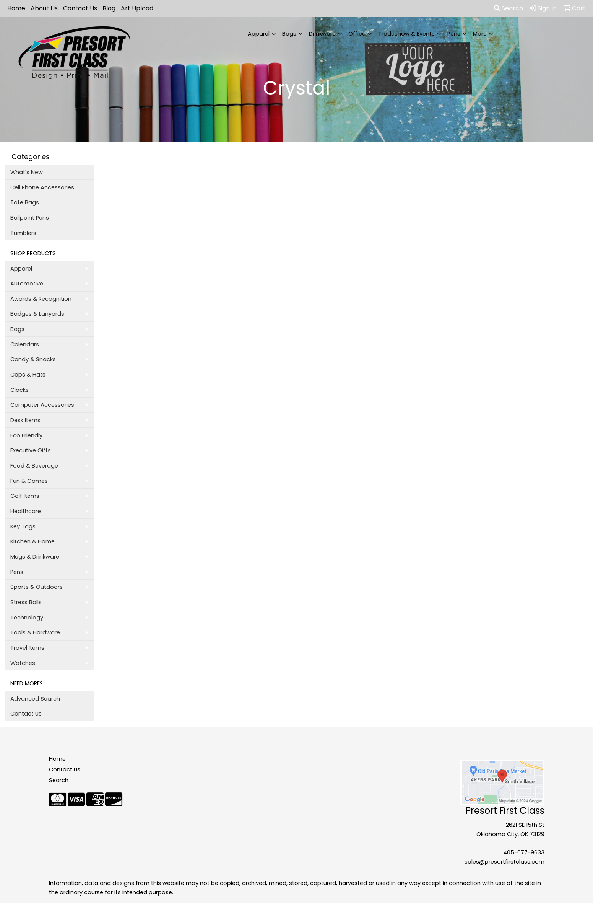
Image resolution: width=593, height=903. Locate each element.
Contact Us (80, 8)
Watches (22, 663)
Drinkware (322, 33)
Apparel (259, 33)
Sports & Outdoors (36, 587)
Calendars (24, 344)
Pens (453, 33)
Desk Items (25, 420)
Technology (26, 617)
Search (508, 8)
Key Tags (23, 526)
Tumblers (23, 233)
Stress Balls (26, 602)
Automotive (26, 283)
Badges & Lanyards (37, 314)
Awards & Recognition (40, 299)
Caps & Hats (27, 374)
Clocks (19, 390)
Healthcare (25, 511)
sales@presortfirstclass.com (504, 862)
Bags (289, 33)
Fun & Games (29, 481)
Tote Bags (24, 202)
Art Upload (137, 8)
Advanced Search (35, 699)
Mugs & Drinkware (34, 557)
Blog (108, 8)
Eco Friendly (26, 435)
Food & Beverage (34, 465)
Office (357, 33)
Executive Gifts (30, 450)
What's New (26, 172)
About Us (44, 8)
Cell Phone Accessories (42, 187)
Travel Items (27, 648)
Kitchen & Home (32, 541)
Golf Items (24, 496)
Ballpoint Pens (29, 218)
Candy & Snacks (33, 359)
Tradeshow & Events (406, 33)
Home (16, 8)
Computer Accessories (42, 405)
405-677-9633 (523, 852)
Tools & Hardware (35, 632)
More (480, 33)
